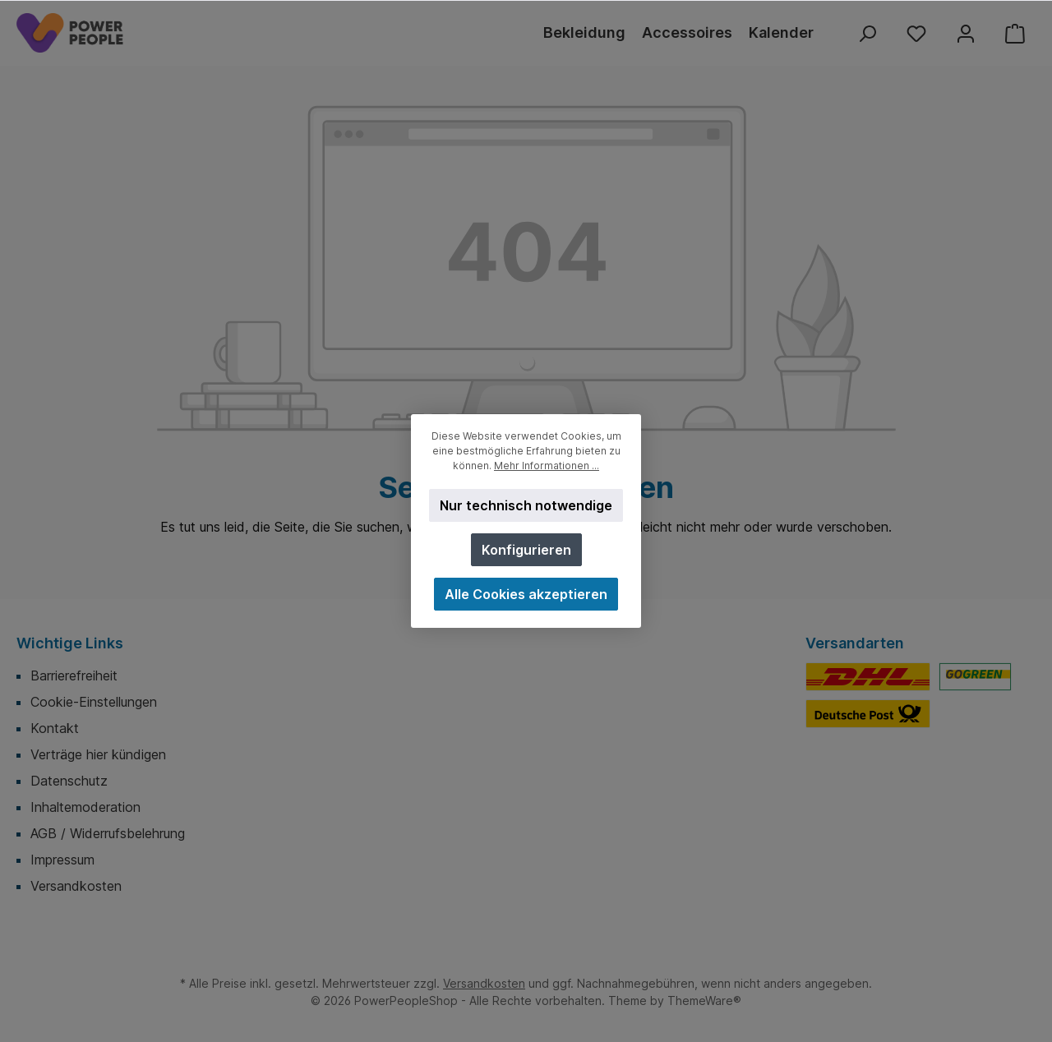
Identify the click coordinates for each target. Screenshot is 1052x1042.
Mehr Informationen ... (546, 465)
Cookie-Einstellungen (93, 702)
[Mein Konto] (965, 33)
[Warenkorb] (1015, 33)
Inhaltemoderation (85, 807)
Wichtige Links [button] (69, 643)
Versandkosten (76, 886)
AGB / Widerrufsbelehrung (107, 833)
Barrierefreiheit (74, 675)
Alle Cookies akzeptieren (526, 594)
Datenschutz (69, 780)
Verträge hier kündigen (98, 754)
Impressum (62, 859)
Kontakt (54, 728)
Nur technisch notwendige (526, 505)
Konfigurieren (526, 550)
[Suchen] (867, 33)
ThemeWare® (704, 1000)
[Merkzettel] (916, 33)
